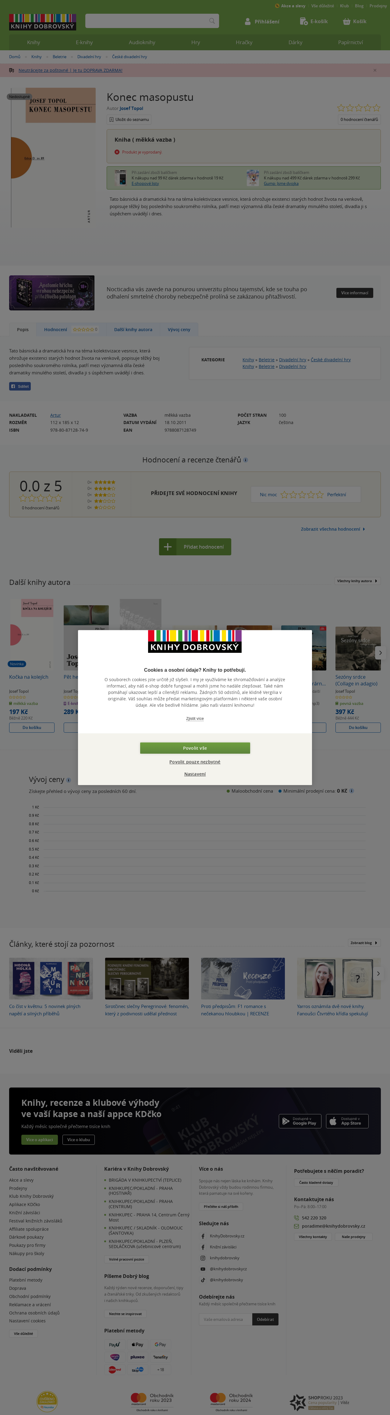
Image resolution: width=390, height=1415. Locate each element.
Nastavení (195, 774)
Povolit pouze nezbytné (194, 762)
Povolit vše (195, 748)
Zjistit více (195, 718)
